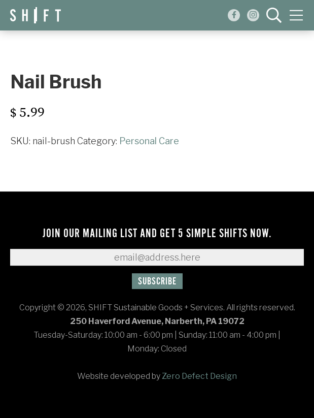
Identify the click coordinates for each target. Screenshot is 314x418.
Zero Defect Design (199, 376)
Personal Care (149, 141)
